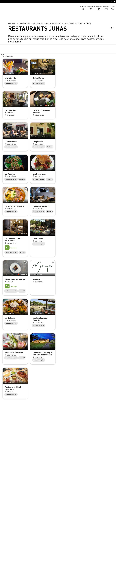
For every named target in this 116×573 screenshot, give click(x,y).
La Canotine (10, 174)
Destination (24, 23)
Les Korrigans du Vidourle (40, 319)
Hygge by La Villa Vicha (15, 279)
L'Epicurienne (11, 141)
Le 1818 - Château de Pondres (41, 111)
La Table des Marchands (10, 111)
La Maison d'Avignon (41, 206)
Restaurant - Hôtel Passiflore (13, 388)
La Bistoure (10, 318)
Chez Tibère (38, 238)
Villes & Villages (40, 23)
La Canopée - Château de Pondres (14, 239)
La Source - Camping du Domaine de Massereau (43, 353)
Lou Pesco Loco (39, 174)
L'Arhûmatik (10, 78)
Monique (36, 279)
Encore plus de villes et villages (67, 23)
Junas (88, 23)
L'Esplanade (38, 141)
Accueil (11, 23)
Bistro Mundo (38, 78)
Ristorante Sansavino (14, 352)
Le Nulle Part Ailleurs (14, 206)
